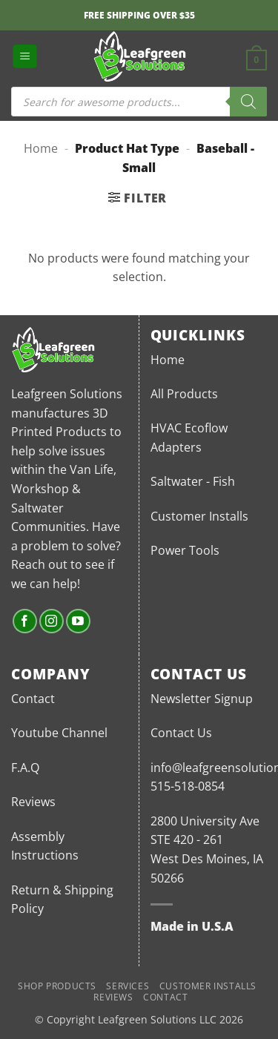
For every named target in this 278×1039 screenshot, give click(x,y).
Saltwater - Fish (192, 481)
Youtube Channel (59, 733)
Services (127, 986)
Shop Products (57, 986)
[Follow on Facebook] (25, 621)
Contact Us (181, 733)
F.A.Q (25, 767)
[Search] (248, 101)
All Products (184, 394)
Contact (33, 698)
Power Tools (184, 550)
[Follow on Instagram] (51, 621)
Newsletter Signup (201, 698)
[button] (25, 56)
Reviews (33, 802)
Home (41, 148)
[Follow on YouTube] (78, 621)
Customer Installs (199, 516)
